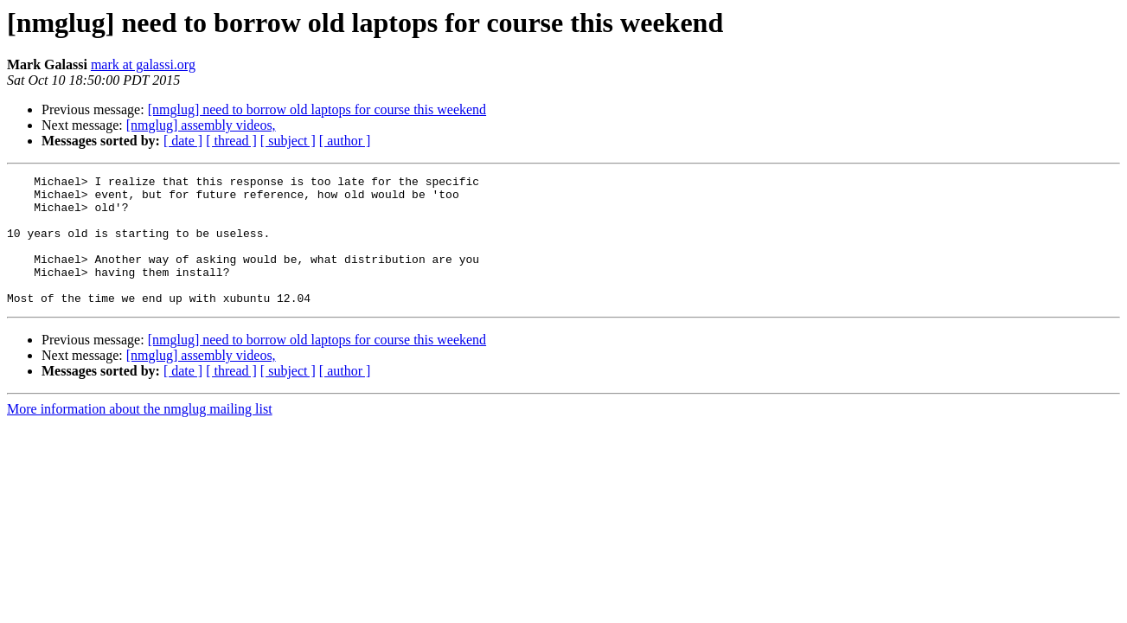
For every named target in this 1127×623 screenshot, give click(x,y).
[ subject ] (288, 140)
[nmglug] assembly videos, (201, 125)
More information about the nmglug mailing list (139, 434)
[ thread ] (231, 140)
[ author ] (345, 140)
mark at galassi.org (143, 64)
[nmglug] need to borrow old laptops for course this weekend (317, 109)
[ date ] (182, 140)
